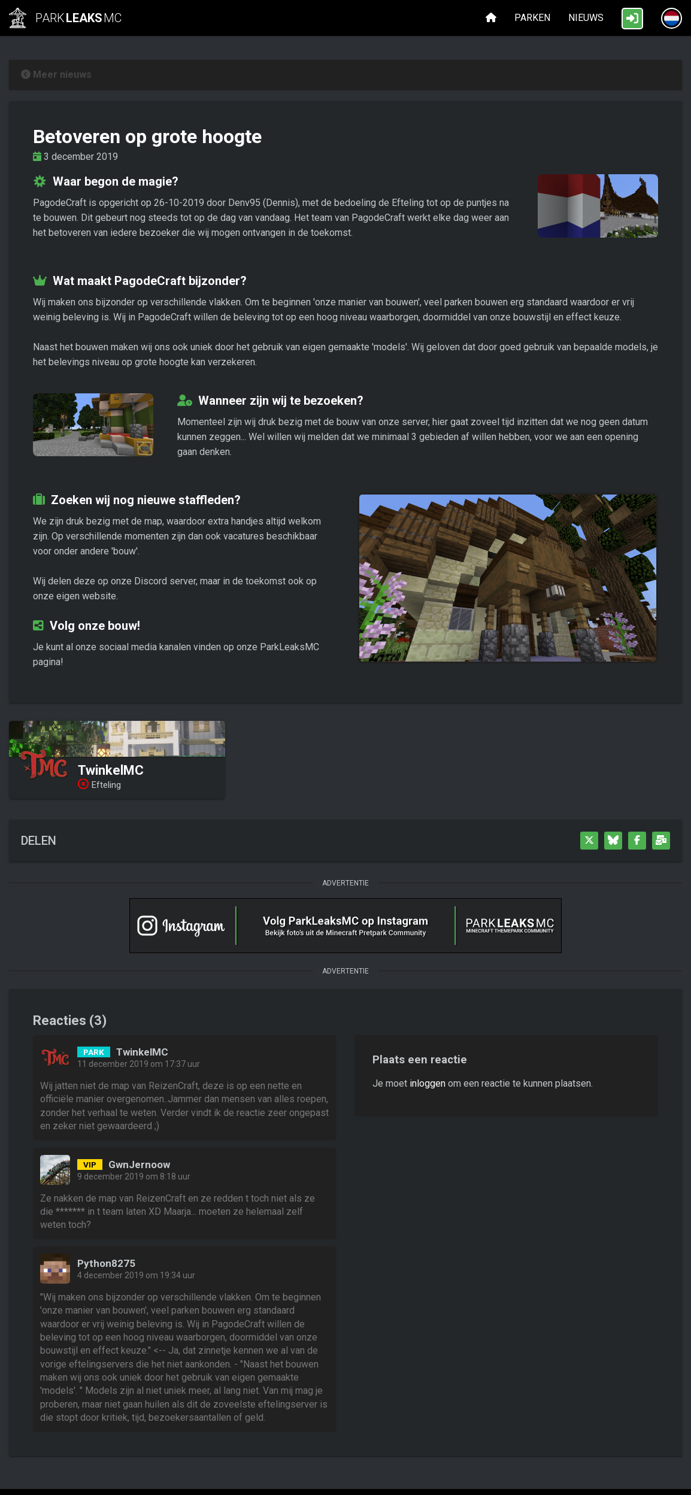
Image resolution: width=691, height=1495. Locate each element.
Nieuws (586, 17)
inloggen (427, 1083)
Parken (532, 17)
